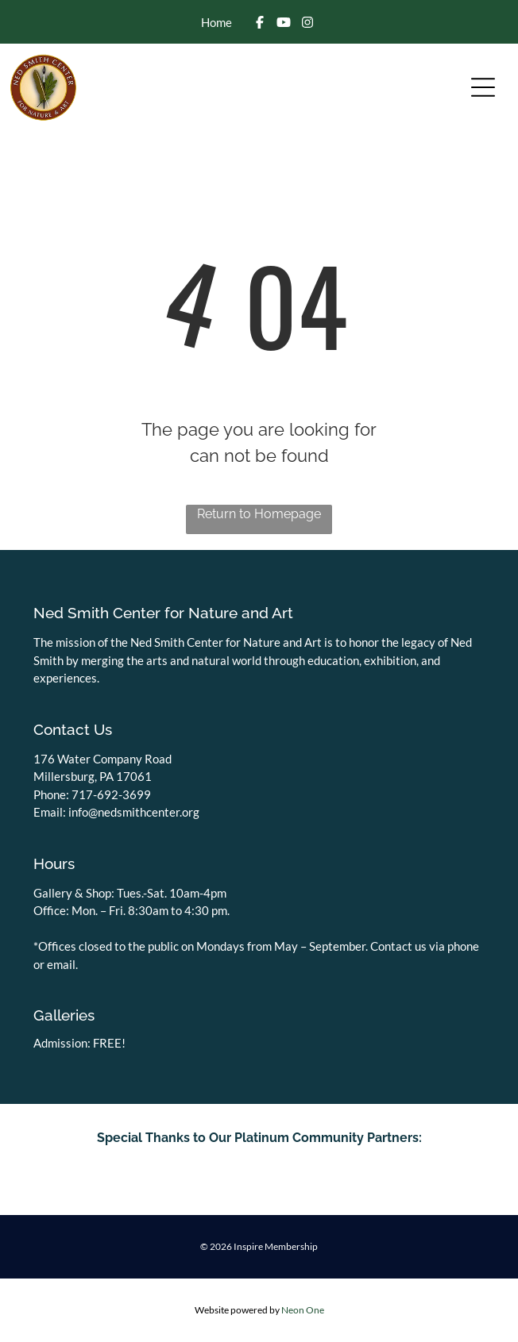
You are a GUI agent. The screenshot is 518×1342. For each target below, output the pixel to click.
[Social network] (259, 24)
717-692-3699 (111, 794)
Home (216, 22)
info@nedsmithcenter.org (133, 812)
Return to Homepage (259, 513)
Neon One (302, 1310)
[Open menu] (483, 87)
